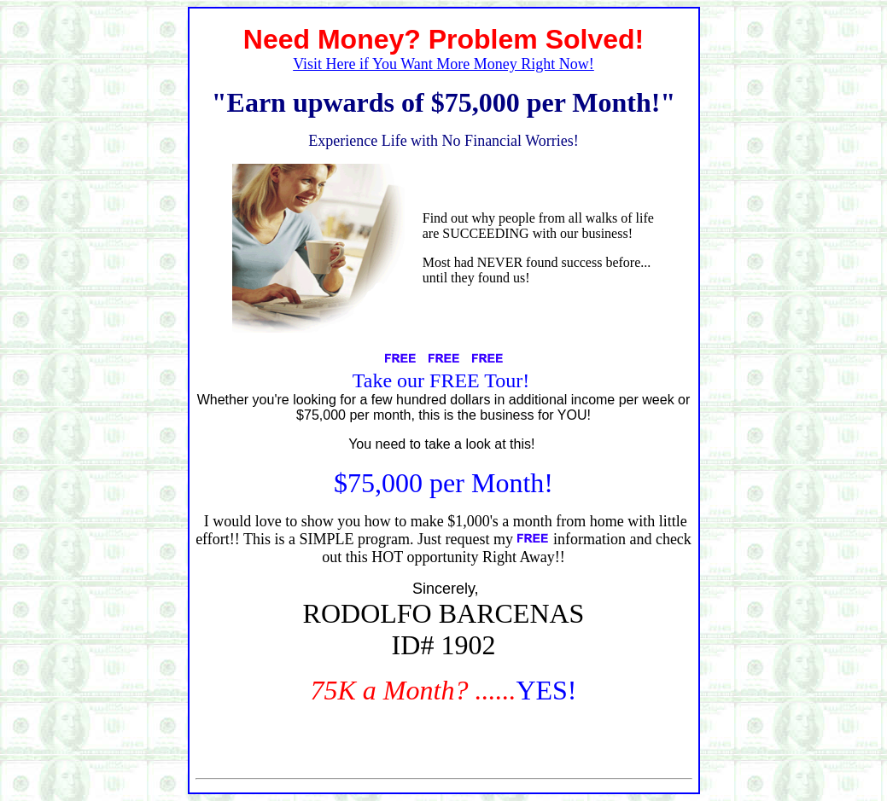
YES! (546, 690)
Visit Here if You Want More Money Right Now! (443, 64)
